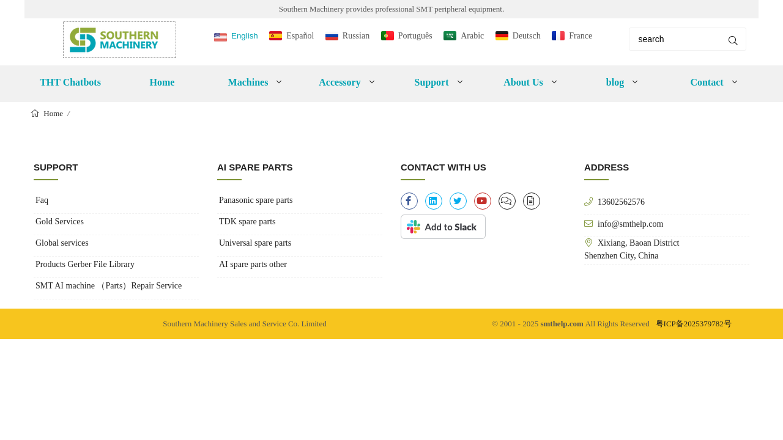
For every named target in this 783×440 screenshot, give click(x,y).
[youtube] (482, 201)
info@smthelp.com (630, 223)
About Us (523, 82)
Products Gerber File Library (85, 264)
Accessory (339, 82)
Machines (248, 82)
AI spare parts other (253, 264)
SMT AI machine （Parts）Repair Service (108, 285)
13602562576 (621, 201)
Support (431, 82)
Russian (356, 35)
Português (415, 35)
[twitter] (458, 201)
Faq (41, 200)
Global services (62, 243)
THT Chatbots (70, 82)
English (244, 35)
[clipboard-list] (507, 201)
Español (300, 35)
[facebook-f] (409, 201)
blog (615, 82)
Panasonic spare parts (256, 200)
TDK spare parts (247, 221)
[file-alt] (531, 201)
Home (162, 82)
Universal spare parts (255, 243)
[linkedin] (433, 201)
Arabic (472, 35)
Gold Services (59, 221)
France (580, 35)
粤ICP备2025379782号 (694, 323)
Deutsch (527, 35)
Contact (706, 82)
